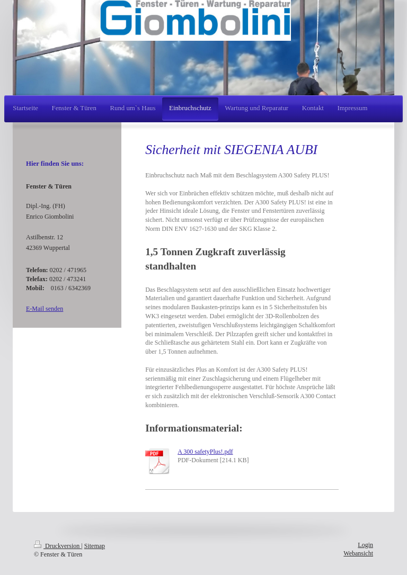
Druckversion (57, 546)
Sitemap (94, 546)
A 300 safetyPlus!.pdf (205, 451)
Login (365, 545)
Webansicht (358, 553)
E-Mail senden (44, 308)
